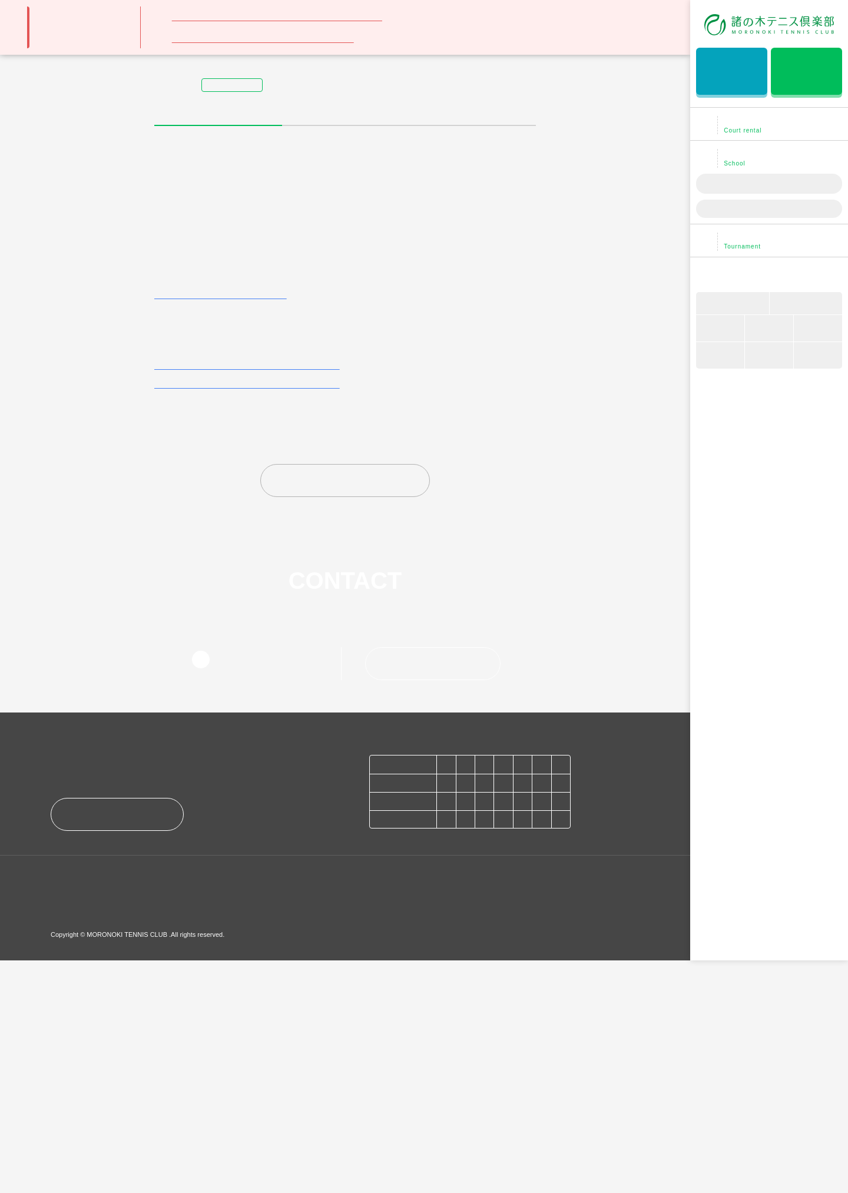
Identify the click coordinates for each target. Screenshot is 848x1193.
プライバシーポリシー (90, 1135)
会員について (720, 329)
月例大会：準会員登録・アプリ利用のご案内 (262, 38)
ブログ (806, 304)
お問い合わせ (435, 884)
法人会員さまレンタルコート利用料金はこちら (245, 604)
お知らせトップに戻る (348, 701)
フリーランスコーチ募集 (250, 1113)
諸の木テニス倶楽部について (772, 274)
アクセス (118, 1049)
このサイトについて (182, 1135)
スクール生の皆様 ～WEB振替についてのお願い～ (277, 16)
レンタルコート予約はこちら (807, 72)
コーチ (818, 329)
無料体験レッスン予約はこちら (731, 72)
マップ (769, 329)
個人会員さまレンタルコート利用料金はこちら (245, 585)
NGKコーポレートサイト (376, 1113)
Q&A (818, 356)
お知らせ (72, 1113)
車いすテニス (732, 304)
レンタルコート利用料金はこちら (219, 515)
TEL (720, 356)
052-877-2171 (254, 880)
